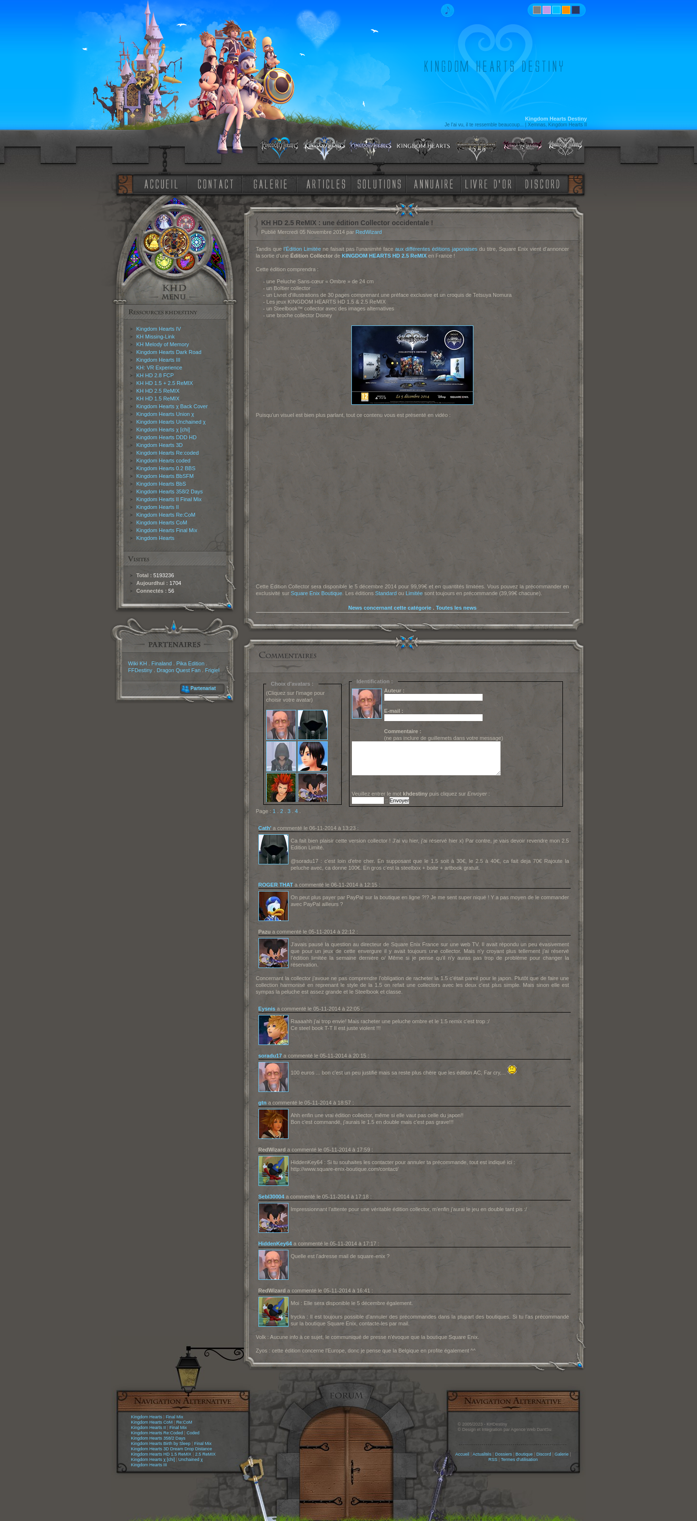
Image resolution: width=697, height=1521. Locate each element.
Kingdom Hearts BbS (161, 484)
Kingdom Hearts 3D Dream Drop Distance (171, 1448)
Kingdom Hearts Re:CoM (166, 515)
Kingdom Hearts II (157, 507)
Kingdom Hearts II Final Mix (169, 499)
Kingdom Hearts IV (158, 329)
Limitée (414, 593)
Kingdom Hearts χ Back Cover (172, 406)
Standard (386, 593)
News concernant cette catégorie (389, 608)
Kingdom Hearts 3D (159, 445)
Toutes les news (456, 608)
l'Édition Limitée (302, 249)
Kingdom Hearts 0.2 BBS (166, 468)
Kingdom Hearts (155, 538)
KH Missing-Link (155, 336)
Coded (192, 1432)
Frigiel (212, 670)
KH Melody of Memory (162, 344)
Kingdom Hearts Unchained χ (171, 422)
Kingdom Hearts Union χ (165, 414)
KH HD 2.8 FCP (155, 375)
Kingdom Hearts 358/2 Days (169, 491)
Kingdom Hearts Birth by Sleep (161, 1443)
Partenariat (203, 688)
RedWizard (369, 232)
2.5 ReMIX (205, 1454)
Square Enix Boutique (316, 593)
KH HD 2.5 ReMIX (158, 391)
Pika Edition (190, 663)
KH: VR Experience (159, 367)
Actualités (481, 1454)
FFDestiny (140, 670)
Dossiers (503, 1454)
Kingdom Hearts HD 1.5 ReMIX (161, 1454)
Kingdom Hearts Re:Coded (157, 1432)
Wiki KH (137, 663)
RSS (493, 1459)
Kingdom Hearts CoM (161, 522)
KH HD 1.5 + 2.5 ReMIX (164, 383)
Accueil (462, 1454)
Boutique (524, 1454)
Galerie (562, 1454)
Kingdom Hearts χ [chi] (163, 429)
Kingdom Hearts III (158, 360)
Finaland (162, 663)
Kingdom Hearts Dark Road (169, 352)
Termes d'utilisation (519, 1459)
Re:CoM (184, 1422)
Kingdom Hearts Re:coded (167, 453)
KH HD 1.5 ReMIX (158, 398)
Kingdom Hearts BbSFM (165, 476)
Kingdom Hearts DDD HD (166, 437)
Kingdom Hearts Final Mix (166, 530)
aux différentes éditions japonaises (436, 249)
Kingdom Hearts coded (163, 460)
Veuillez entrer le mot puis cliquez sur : (421, 794)
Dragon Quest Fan (179, 670)
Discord (543, 1454)
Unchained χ (191, 1459)
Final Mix (174, 1416)
